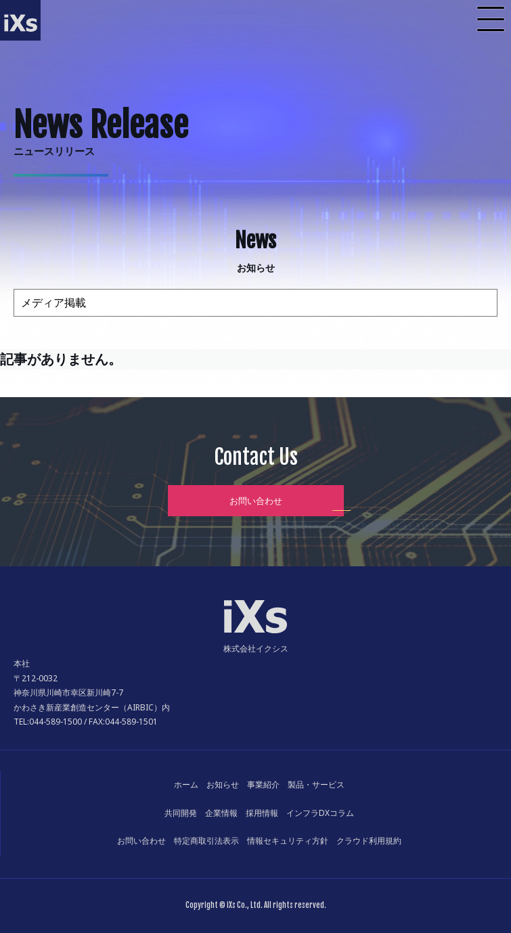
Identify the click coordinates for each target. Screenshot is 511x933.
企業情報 (221, 813)
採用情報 (262, 813)
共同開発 (180, 813)
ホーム (186, 784)
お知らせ (222, 784)
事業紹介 (263, 784)
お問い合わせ (255, 501)
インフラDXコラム (320, 813)
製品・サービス (316, 784)
